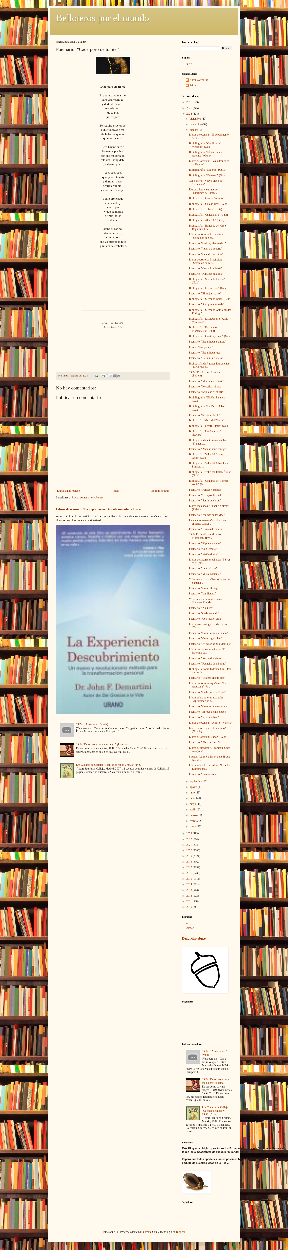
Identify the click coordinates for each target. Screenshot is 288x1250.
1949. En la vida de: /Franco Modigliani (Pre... (205, 536)
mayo (193, 803)
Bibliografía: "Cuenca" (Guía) (206, 198)
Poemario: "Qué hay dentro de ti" (207, 243)
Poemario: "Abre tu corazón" (205, 742)
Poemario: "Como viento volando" (208, 633)
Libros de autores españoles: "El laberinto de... (207, 651)
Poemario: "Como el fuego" (204, 588)
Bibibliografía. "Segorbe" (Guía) (207, 169)
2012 (189, 895)
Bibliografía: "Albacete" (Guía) (206, 220)
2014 (189, 884)
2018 (189, 861)
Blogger (180, 1231)
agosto (194, 786)
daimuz (194, 85)
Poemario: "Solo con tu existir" (206, 391)
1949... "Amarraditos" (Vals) (92, 724)
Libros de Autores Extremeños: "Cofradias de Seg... (206, 236)
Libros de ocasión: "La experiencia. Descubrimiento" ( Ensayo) (100, 509)
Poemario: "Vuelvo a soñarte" (205, 248)
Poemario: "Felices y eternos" (205, 489)
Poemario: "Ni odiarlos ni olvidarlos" (210, 643)
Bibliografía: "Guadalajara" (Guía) (208, 214)
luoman (146, 1231)
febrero (194, 820)
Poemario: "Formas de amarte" (206, 529)
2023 (189, 833)
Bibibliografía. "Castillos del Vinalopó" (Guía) (205, 145)
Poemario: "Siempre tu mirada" (206, 304)
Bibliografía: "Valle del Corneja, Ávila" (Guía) (207, 456)
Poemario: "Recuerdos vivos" (205, 658)
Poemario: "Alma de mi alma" (206, 273)
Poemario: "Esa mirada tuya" (205, 352)
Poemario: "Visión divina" (203, 554)
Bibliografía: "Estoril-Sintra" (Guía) (209, 425)
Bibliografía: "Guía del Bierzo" (206, 420)
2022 (189, 839)
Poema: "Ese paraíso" (201, 347)
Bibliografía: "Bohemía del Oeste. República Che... (208, 227)
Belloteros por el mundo (102, 18)
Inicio (116, 490)
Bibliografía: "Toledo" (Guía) (205, 209)
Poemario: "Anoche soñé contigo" (208, 449)
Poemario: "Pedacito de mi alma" (207, 663)
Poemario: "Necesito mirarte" (205, 386)
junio (193, 798)
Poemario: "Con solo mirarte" (205, 268)
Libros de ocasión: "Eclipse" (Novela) (210, 722)
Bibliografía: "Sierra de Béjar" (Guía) (210, 298)
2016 (189, 873)
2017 (189, 867)
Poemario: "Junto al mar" (203, 568)
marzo (193, 815)
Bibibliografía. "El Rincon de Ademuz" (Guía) (205, 154)
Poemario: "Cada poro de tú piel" (207, 692)
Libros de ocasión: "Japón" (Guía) (208, 736)
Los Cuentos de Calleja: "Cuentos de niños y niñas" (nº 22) (109, 764)
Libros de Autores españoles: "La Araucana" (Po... (207, 685)
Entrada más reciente (68, 490)
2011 (189, 901)
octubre (194, 129)
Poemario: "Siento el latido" (204, 415)
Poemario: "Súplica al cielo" (205, 543)
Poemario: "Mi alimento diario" (206, 381)
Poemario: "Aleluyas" (201, 607)
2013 (189, 889)
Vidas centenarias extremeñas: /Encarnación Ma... (206, 601)
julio (192, 792)
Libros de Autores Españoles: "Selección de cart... (205, 261)
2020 (189, 850)
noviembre (196, 124)
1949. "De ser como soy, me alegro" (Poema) (101, 744)
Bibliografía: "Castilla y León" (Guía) (210, 336)
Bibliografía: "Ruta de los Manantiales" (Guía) (203, 329)
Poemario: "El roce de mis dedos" (208, 711)
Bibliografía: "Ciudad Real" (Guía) (208, 203)
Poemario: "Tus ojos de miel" (205, 495)
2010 (189, 906)
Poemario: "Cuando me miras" (206, 254)
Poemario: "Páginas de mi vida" (207, 514)
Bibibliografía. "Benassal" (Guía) (207, 175)
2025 (189, 108)
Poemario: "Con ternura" (203, 548)
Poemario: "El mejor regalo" (205, 293)
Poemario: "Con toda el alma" (206, 618)
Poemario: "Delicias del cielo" (206, 358)
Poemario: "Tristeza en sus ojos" (207, 677)
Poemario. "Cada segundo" (204, 613)
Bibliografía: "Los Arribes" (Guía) (208, 288)
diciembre (195, 118)
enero (193, 826)
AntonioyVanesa (199, 79)
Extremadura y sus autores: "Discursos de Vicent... (204, 191)
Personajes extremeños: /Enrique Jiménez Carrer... (207, 522)
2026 (189, 102)
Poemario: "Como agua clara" (205, 638)
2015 (189, 878)
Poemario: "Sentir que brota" (205, 500)
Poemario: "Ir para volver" (204, 717)
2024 (189, 113)
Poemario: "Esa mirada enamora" (207, 341)
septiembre (196, 781)
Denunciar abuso (194, 938)
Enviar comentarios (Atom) (87, 497)
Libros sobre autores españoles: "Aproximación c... (206, 699)
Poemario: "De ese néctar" (204, 774)
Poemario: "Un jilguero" (202, 593)
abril (192, 809)
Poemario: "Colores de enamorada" (209, 706)
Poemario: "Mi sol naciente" (205, 574)
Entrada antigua (160, 490)
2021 (189, 844)
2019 (189, 856)
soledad (190, 927)
